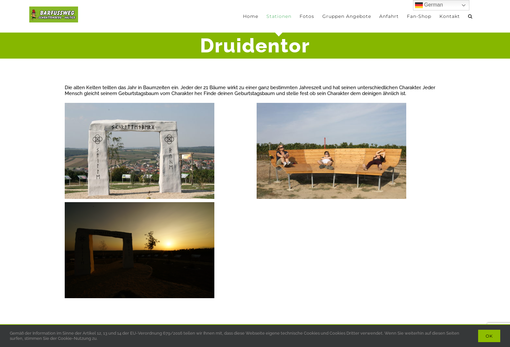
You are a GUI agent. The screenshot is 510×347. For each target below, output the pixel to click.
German (429, 5)
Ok (489, 336)
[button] (470, 16)
